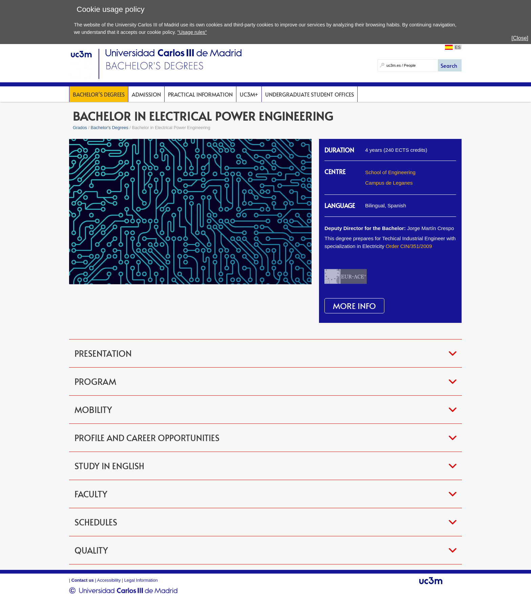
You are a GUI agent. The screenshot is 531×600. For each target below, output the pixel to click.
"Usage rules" (192, 32)
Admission (146, 94)
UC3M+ (249, 94)
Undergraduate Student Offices (309, 94)
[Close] (519, 38)
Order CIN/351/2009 (409, 246)
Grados (80, 127)
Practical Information (200, 94)
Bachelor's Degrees (99, 94)
